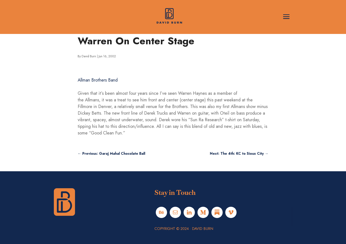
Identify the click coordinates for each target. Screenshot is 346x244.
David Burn (89, 56)
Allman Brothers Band (98, 80)
